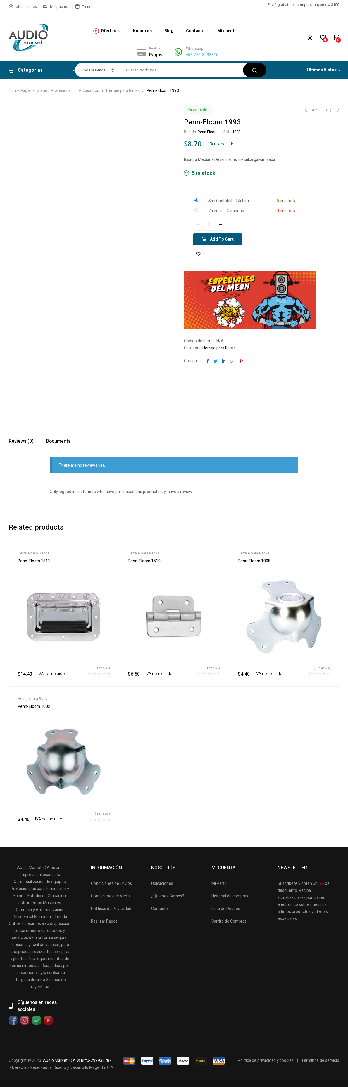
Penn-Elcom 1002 (34, 706)
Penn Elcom (208, 132)
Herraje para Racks (122, 90)
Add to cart (222, 239)
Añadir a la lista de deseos (198, 253)
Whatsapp (195, 48)
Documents (58, 441)
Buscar (254, 70)
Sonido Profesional (54, 90)
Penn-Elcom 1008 (254, 561)
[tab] (21, 441)
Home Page (19, 90)
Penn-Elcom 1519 (144, 561)
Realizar (155, 48)
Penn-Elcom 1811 (34, 561)
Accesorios (89, 90)
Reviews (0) (21, 441)
